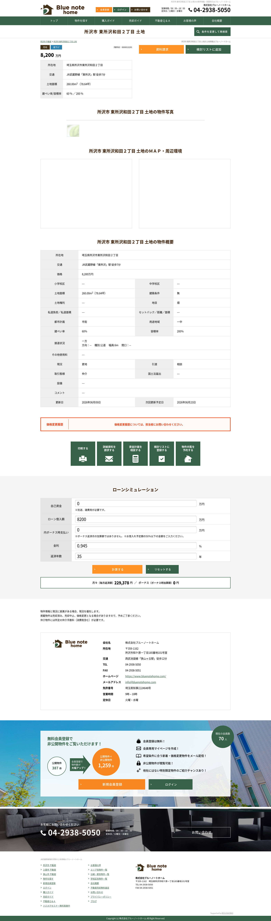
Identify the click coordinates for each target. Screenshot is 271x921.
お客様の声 (96, 865)
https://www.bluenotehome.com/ (145, 676)
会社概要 (95, 883)
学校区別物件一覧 (99, 878)
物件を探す (48, 878)
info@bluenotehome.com (140, 682)
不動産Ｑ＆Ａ (49, 901)
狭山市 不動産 (49, 874)
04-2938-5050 (212, 10)
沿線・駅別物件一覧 (100, 874)
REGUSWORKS (227, 913)
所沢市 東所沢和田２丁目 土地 (65, 41)
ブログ (94, 901)
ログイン (47, 887)
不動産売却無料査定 (100, 887)
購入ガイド (48, 892)
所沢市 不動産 (45, 41)
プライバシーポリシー (101, 896)
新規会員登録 (49, 883)
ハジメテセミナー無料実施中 (56, 905)
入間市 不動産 (49, 869)
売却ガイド (48, 896)
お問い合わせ (97, 892)
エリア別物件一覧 (99, 869)
